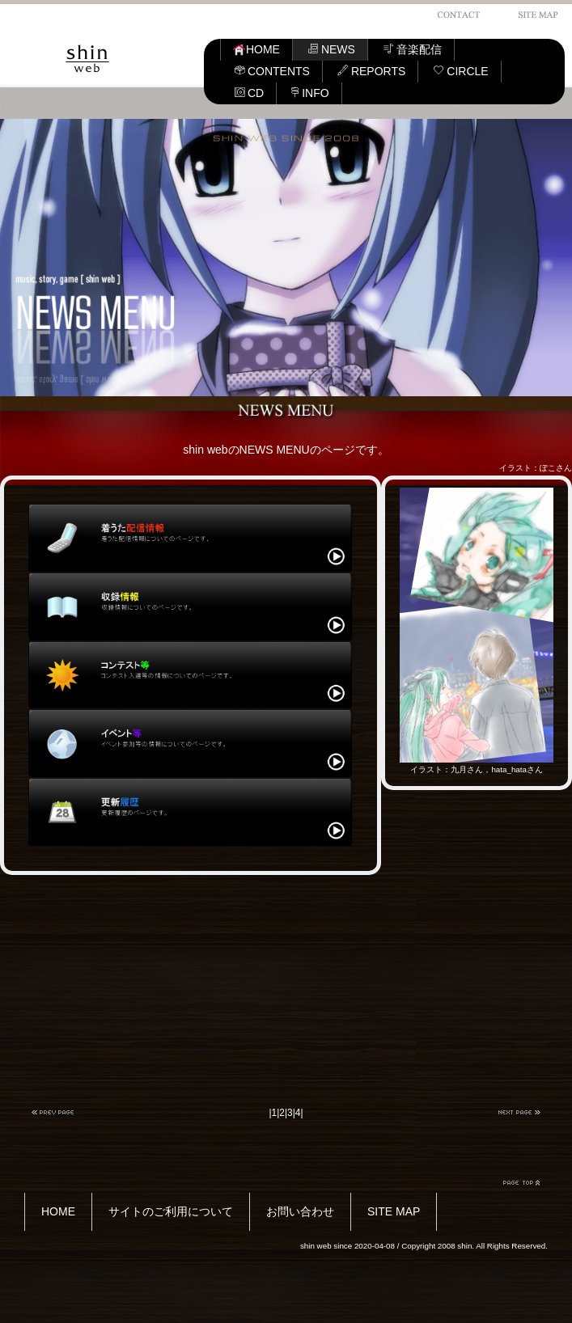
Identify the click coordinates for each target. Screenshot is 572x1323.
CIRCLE (460, 71)
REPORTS (371, 71)
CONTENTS (272, 71)
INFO (309, 93)
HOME (256, 50)
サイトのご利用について (170, 1211)
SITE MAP (393, 1211)
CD (249, 93)
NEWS (331, 49)
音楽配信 (412, 49)
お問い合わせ (300, 1211)
